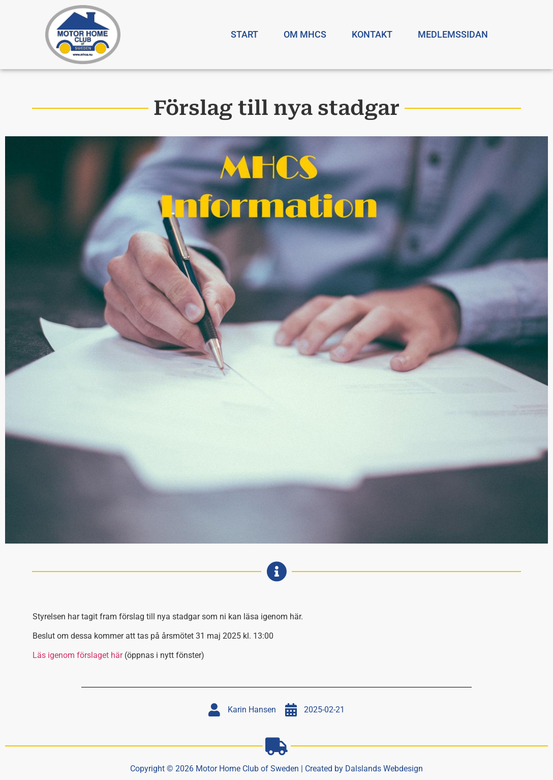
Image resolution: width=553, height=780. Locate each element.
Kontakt (372, 34)
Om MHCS (305, 34)
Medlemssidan (453, 34)
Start (244, 34)
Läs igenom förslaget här (77, 655)
